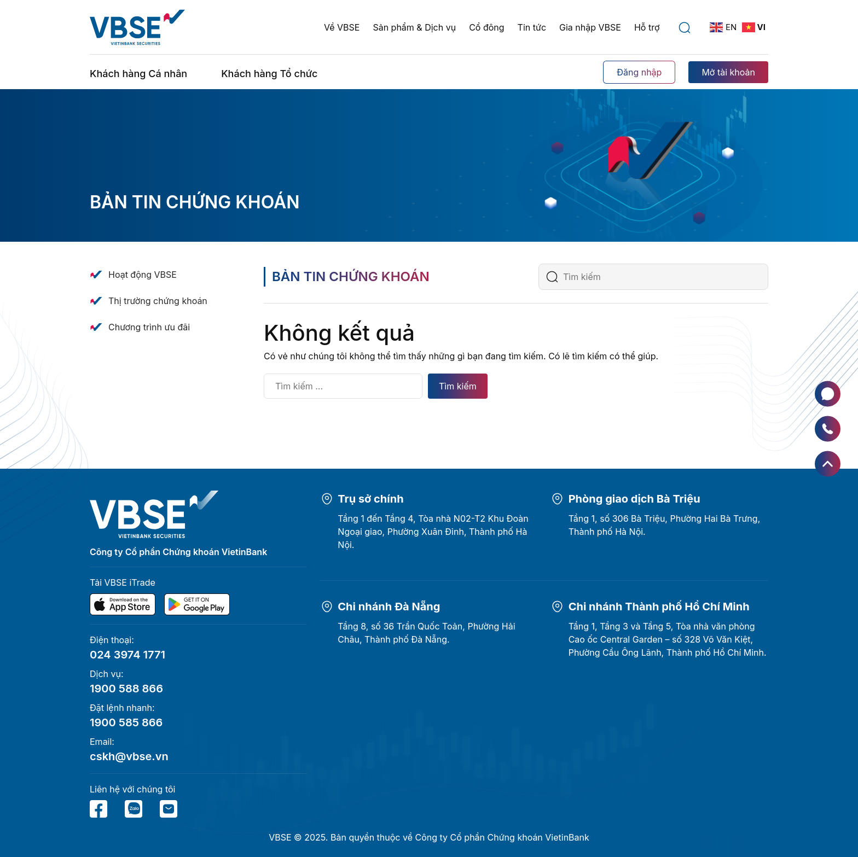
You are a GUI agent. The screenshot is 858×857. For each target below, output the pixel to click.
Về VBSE (342, 27)
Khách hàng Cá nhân (138, 73)
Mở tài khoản (728, 72)
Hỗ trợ (647, 27)
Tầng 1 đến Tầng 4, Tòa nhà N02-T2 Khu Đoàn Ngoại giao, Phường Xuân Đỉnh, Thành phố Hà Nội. (433, 531)
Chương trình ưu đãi (149, 327)
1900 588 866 (126, 688)
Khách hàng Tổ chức (269, 73)
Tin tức (532, 27)
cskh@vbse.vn (129, 756)
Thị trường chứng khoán (157, 300)
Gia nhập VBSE (590, 27)
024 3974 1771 (127, 654)
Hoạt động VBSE (142, 274)
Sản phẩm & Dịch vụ (414, 27)
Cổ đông (486, 27)
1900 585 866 (126, 722)
